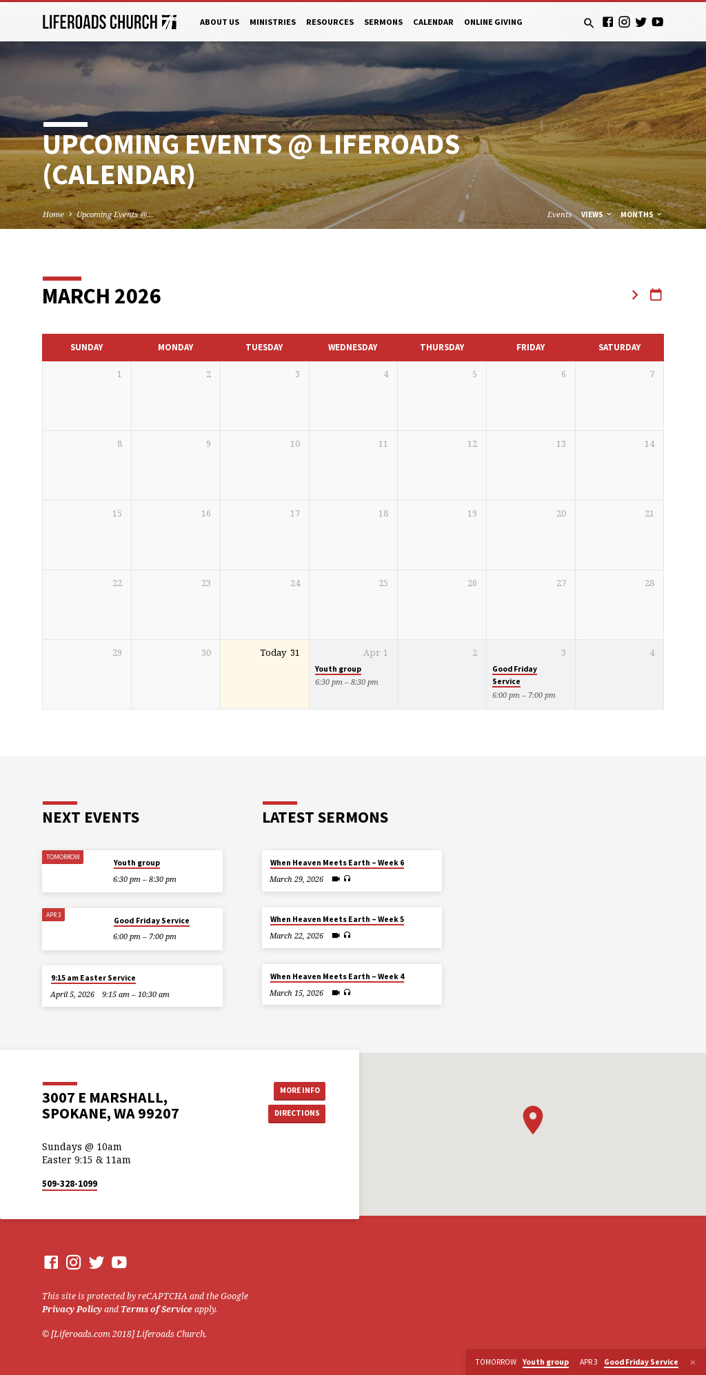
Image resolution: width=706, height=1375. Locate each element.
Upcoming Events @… (115, 214)
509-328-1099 (69, 1184)
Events (559, 214)
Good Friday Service (514, 675)
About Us (219, 22)
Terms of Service (156, 1309)
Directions (294, 1114)
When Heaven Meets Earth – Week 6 (337, 862)
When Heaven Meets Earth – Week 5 (337, 919)
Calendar (433, 22)
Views (597, 214)
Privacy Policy (72, 1309)
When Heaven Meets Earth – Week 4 (337, 976)
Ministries (273, 22)
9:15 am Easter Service (93, 978)
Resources (330, 22)
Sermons (383, 22)
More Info (294, 1089)
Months (642, 214)
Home (53, 214)
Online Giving (493, 22)
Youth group (338, 669)
